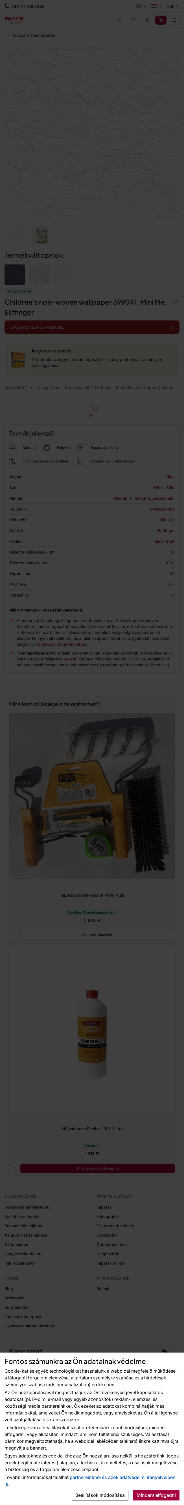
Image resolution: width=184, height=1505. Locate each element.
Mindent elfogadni (156, 1495)
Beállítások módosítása (100, 1495)
